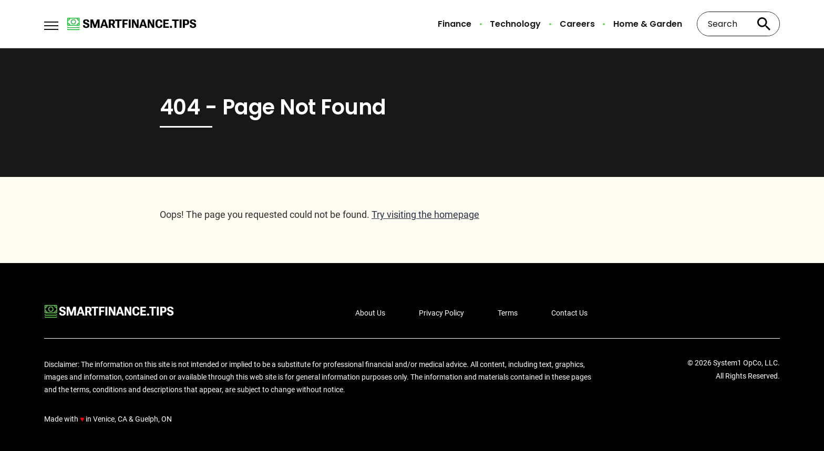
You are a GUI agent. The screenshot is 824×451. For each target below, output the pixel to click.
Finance (454, 24)
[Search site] (764, 24)
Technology (515, 24)
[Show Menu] (51, 23)
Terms (508, 313)
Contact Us (569, 313)
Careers (577, 24)
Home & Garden (647, 24)
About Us (370, 313)
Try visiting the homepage (425, 214)
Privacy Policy (441, 313)
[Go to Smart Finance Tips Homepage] (132, 23)
